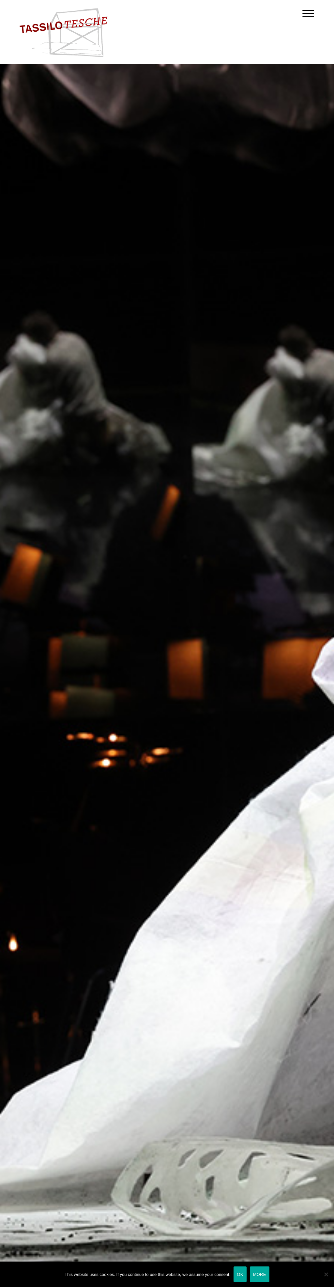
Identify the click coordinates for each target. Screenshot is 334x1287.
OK (240, 1274)
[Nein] (326, 1274)
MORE (259, 1274)
